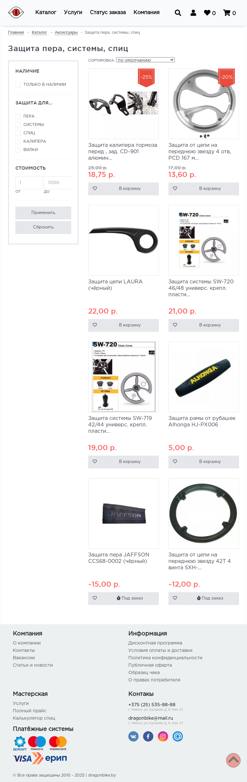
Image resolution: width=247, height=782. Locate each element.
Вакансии (24, 658)
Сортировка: (101, 60)
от (29, 184)
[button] (45, 13)
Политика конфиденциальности (165, 658)
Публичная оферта (150, 665)
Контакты (24, 651)
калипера (34, 141)
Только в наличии (44, 84)
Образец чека (144, 673)
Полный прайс (30, 711)
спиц (29, 133)
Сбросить (43, 227)
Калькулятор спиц (34, 718)
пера (28, 116)
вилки (30, 150)
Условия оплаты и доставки (160, 651)
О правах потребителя (154, 680)
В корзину (130, 189)
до (57, 184)
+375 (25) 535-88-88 (181, 707)
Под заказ (130, 598)
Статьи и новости (33, 665)
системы (33, 125)
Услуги (21, 704)
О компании (27, 643)
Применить (43, 213)
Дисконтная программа (155, 643)
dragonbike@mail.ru (181, 721)
